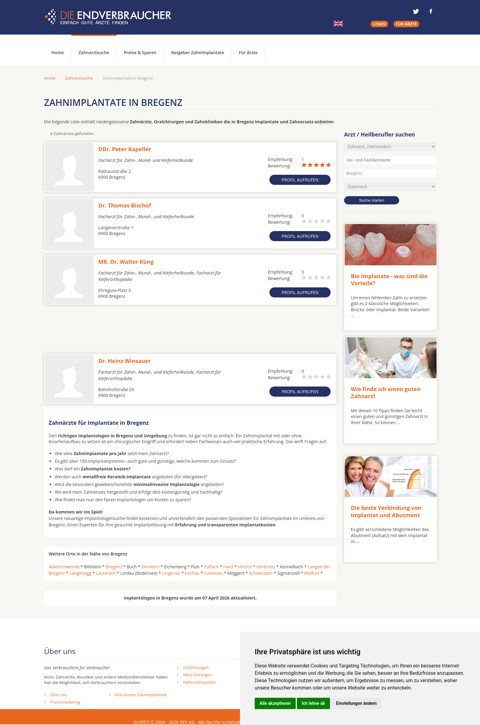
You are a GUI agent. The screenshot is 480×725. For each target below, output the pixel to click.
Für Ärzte (248, 52)
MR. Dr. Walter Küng (126, 261)
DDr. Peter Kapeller (124, 149)
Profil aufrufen (300, 180)
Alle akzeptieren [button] (275, 703)
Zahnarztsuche (94, 52)
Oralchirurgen (196, 667)
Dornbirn (150, 567)
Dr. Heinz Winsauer (124, 360)
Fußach (211, 567)
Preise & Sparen (140, 52)
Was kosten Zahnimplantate (141, 694)
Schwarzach (260, 573)
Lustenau (213, 573)
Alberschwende (64, 567)
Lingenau (171, 573)
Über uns (58, 694)
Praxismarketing (65, 702)
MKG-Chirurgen (197, 675)
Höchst (245, 567)
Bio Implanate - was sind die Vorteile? (389, 279)
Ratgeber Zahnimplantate (197, 52)
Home (49, 78)
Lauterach (106, 573)
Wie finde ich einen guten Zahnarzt (386, 392)
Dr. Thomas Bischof (124, 205)
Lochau (192, 573)
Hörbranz (265, 567)
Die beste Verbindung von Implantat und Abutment (386, 511)
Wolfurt (311, 573)
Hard (228, 567)
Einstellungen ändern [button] (356, 703)
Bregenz (114, 567)
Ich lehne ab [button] (313, 703)
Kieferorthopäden (199, 682)
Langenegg (80, 573)
